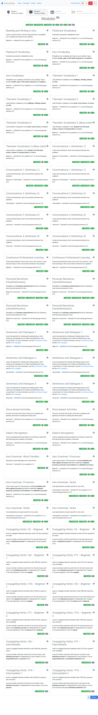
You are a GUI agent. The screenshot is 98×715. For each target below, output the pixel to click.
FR (94, 3)
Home (20, 3)
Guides (39, 3)
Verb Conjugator (16, 343)
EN (90, 3)
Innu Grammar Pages (40, 340)
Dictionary (26, 3)
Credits (33, 3)
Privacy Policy (75, 3)
